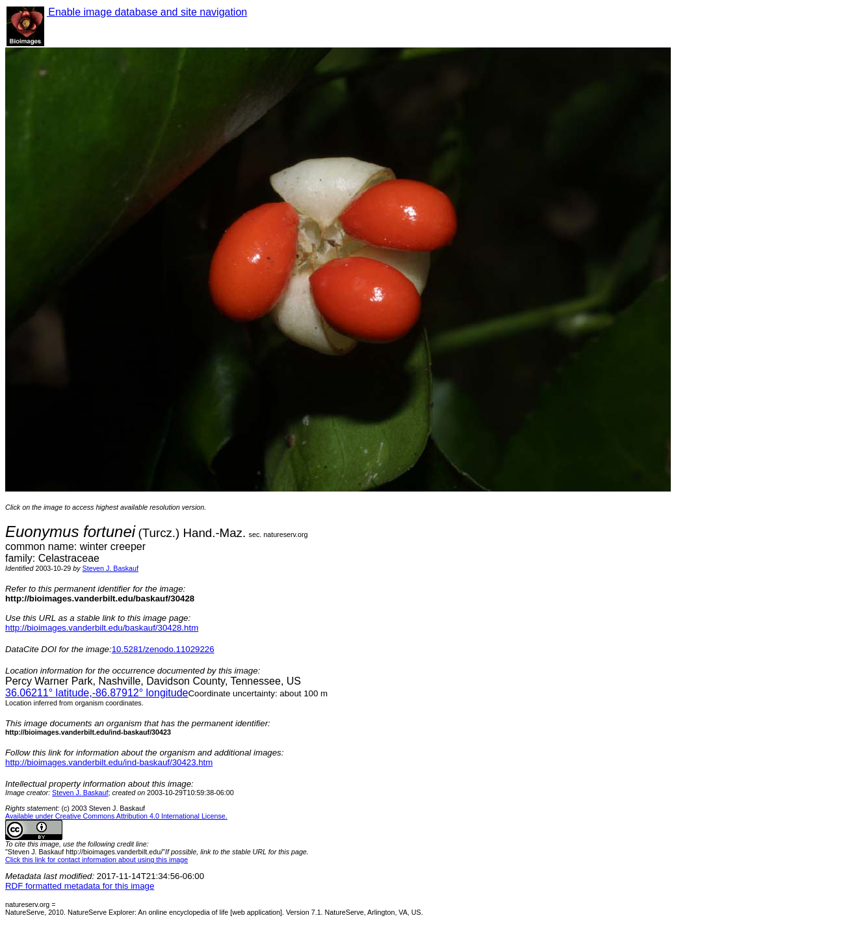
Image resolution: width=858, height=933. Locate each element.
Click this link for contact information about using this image (96, 859)
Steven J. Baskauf (110, 568)
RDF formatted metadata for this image (79, 886)
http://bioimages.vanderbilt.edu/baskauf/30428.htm (101, 628)
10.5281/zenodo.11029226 (163, 649)
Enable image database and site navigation (147, 12)
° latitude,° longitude (96, 692)
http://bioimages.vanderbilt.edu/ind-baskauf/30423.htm (109, 762)
